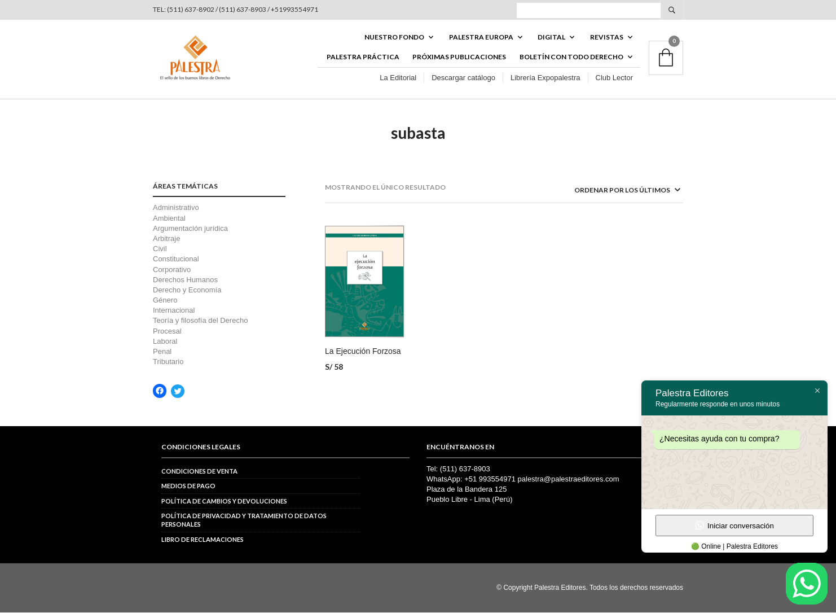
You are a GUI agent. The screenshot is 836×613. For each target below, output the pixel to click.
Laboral (165, 342)
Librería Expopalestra (545, 78)
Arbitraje (166, 239)
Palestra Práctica (363, 57)
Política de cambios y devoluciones (224, 501)
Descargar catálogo (463, 78)
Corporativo (172, 270)
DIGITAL (551, 37)
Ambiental (169, 218)
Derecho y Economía (187, 290)
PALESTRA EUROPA (481, 37)
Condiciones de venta (199, 471)
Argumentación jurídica (190, 229)
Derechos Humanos (185, 280)
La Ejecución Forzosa (363, 351)
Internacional (174, 311)
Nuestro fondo (394, 37)
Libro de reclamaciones (202, 540)
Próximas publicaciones (459, 57)
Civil (160, 250)
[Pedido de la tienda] (612, 191)
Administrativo (176, 208)
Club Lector (614, 78)
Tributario (168, 362)
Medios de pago (188, 487)
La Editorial (398, 78)
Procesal (167, 331)
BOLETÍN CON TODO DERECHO (571, 57)
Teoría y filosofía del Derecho (200, 321)
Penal (162, 352)
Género (165, 301)
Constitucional (176, 260)
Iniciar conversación (734, 525)
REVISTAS (606, 37)
